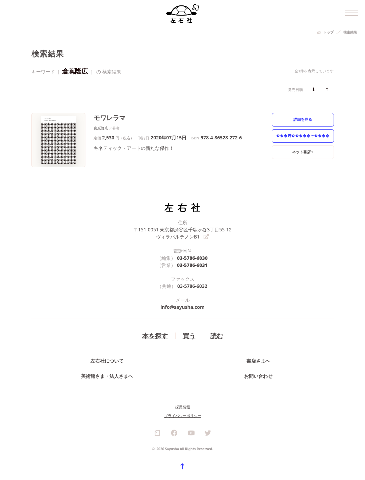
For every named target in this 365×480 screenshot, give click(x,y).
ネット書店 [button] (301, 151)
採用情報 (182, 406)
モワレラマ (110, 117)
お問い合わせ (258, 376)
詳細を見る (302, 119)
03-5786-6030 (192, 258)
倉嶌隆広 (101, 128)
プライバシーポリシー (182, 415)
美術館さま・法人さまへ (107, 376)
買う (189, 335)
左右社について (107, 361)
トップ (328, 32)
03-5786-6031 (192, 265)
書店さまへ (258, 361)
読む (216, 335)
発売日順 (295, 89)
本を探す (155, 335)
